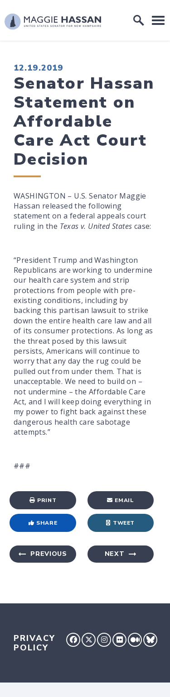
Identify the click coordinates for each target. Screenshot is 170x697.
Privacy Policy (34, 643)
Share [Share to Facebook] (43, 522)
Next (115, 554)
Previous (48, 554)
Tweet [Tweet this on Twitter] (120, 522)
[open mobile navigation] (158, 20)
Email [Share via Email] (120, 500)
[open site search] (138, 20)
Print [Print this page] (43, 500)
